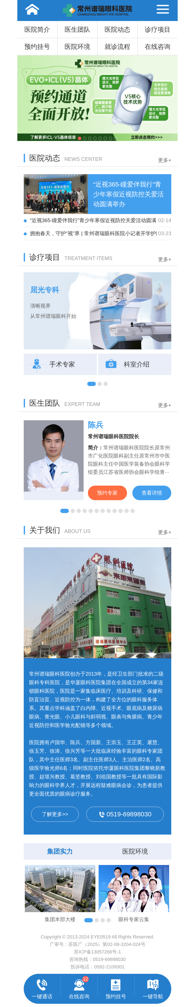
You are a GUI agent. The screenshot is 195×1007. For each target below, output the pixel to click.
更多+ (164, 160)
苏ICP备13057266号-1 (97, 952)
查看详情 (152, 493)
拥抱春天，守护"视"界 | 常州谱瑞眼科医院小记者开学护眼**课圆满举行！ (93, 233)
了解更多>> (55, 814)
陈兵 (95, 424)
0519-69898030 (109, 959)
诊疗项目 (157, 29)
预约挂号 (37, 46)
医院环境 (77, 46)
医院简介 (37, 29)
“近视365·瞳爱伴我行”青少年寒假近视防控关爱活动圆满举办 (93, 220)
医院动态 (117, 29)
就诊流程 (117, 46)
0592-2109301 (109, 967)
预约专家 (107, 493)
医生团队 (77, 29)
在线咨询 (157, 46)
